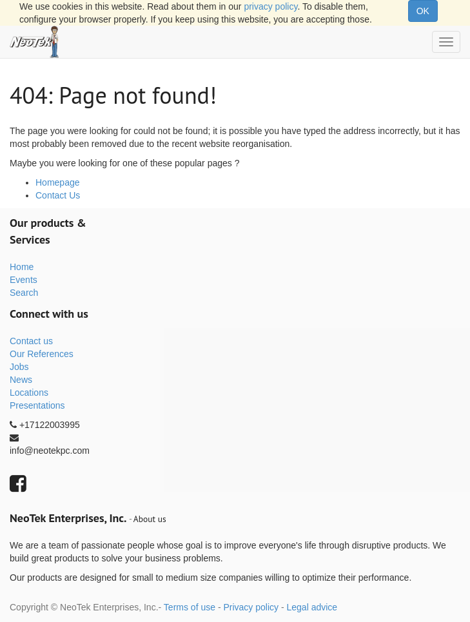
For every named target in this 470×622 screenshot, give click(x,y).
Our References (41, 354)
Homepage (57, 182)
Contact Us (57, 195)
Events (23, 280)
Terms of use (189, 607)
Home (22, 267)
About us (149, 519)
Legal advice (311, 607)
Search (24, 292)
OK (422, 11)
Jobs (19, 367)
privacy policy (270, 6)
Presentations (37, 405)
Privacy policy (251, 607)
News (21, 379)
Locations (29, 392)
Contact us (31, 341)
